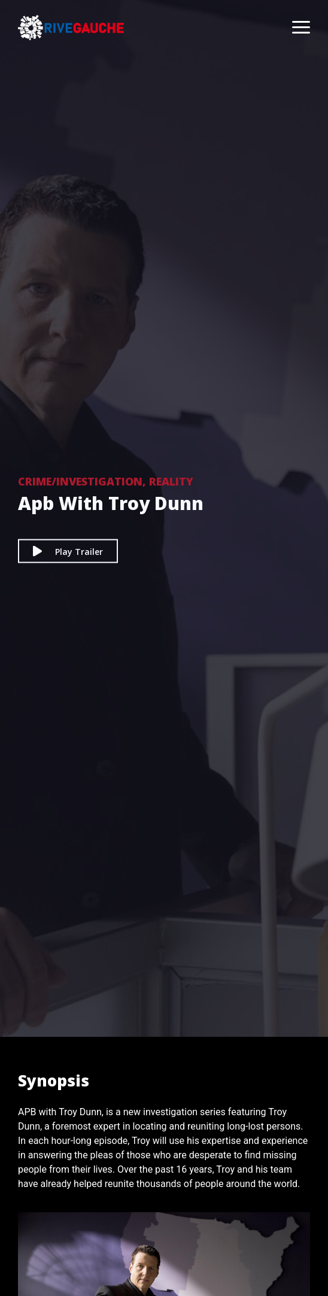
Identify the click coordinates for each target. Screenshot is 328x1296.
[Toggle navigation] (295, 28)
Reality (171, 481)
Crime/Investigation (80, 481)
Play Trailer (68, 551)
